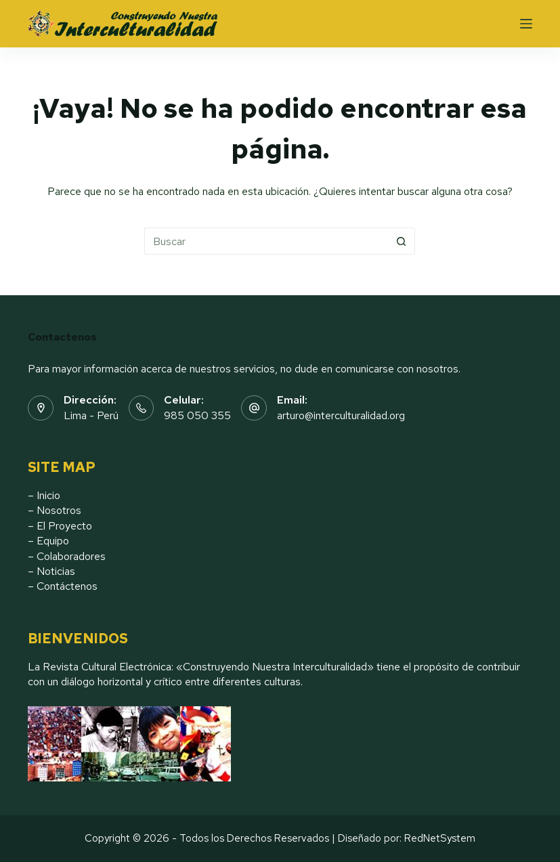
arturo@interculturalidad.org (341, 415)
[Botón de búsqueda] (401, 241)
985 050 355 (197, 415)
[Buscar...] (266, 241)
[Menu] (526, 24)
